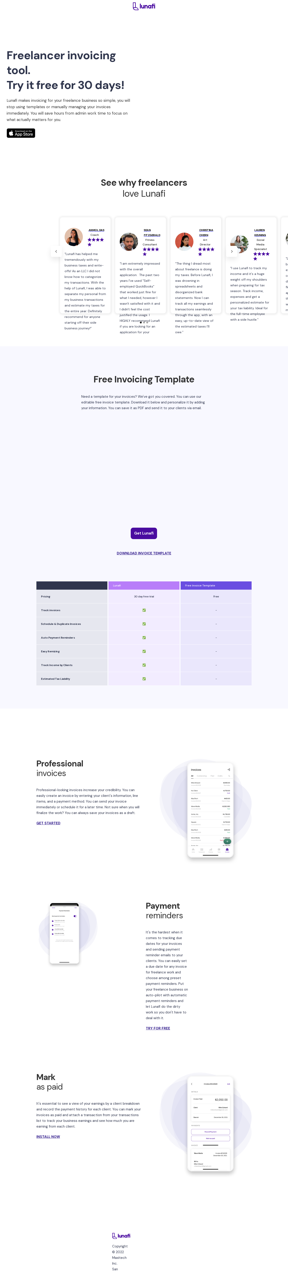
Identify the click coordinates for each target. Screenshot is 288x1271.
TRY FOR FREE (158, 1028)
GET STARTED (48, 823)
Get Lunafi (144, 533)
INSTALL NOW (48, 1136)
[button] (56, 251)
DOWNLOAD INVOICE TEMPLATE (144, 553)
